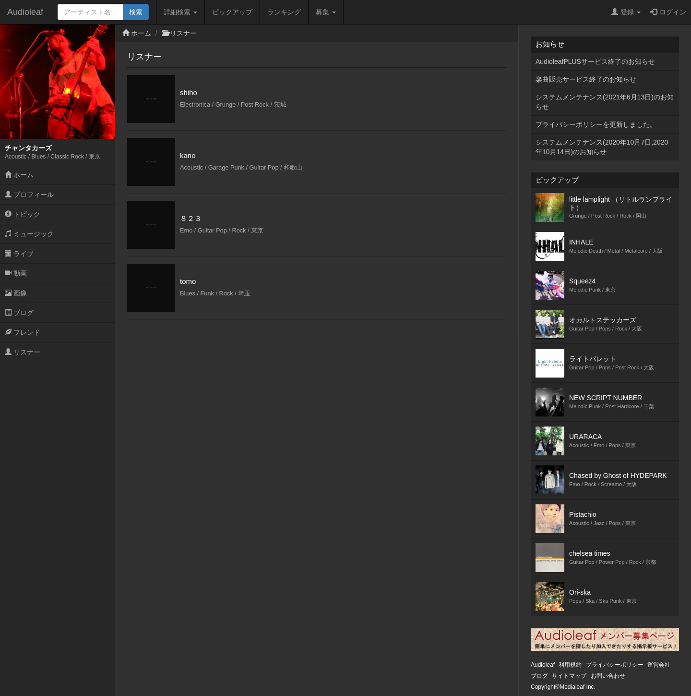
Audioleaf (25, 12)
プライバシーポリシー (614, 664)
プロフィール (29, 194)
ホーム (19, 175)
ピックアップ (232, 12)
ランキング (284, 12)
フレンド (22, 332)
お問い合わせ (608, 675)
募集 (326, 12)
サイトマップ (569, 675)
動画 (16, 273)
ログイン (668, 12)
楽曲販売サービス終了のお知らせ (586, 79)
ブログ (19, 313)
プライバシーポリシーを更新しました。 (596, 124)
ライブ (19, 253)
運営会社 (658, 664)
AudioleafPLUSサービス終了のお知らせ (595, 61)
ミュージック (29, 234)
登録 (626, 12)
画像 (16, 293)
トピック (22, 214)
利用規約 (570, 664)
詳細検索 (180, 12)
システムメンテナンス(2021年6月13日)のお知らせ (605, 101)
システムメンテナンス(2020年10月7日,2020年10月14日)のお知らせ (602, 147)
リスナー (22, 352)
